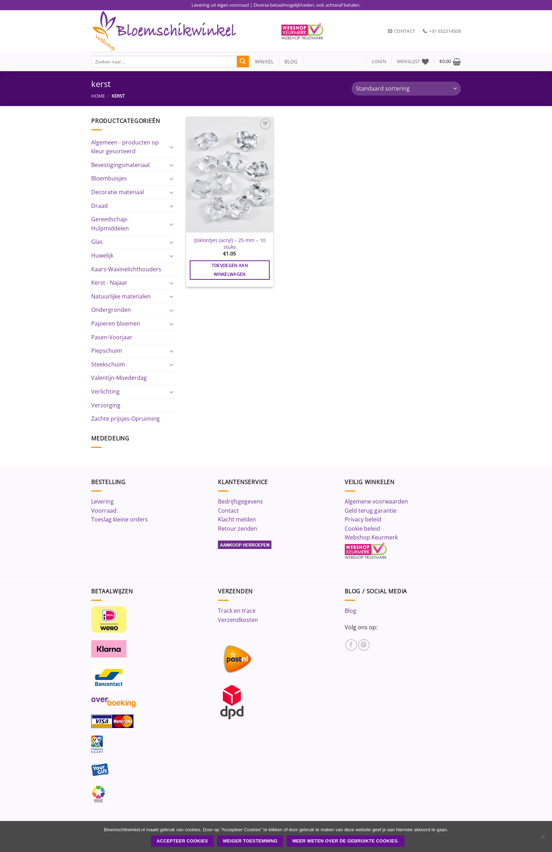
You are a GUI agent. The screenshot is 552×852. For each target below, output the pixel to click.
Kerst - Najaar (109, 282)
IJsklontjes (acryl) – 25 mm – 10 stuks (229, 243)
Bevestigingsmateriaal (120, 165)
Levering (102, 501)
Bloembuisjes (109, 178)
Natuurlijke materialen (121, 296)
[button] (379, 61)
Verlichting (105, 391)
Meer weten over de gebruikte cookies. (345, 841)
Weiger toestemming (250, 841)
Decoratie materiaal (117, 192)
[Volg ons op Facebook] (351, 645)
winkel (261, 61)
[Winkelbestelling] (406, 88)
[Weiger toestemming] (542, 838)
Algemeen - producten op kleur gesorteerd (125, 146)
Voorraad (104, 510)
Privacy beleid (363, 519)
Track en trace (237, 611)
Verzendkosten (238, 620)
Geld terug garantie (370, 510)
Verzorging (105, 405)
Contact (228, 510)
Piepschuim (106, 350)
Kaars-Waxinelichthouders (126, 269)
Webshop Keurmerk (371, 537)
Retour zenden (237, 528)
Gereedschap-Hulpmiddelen (110, 223)
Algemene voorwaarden (376, 501)
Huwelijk (102, 255)
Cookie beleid (362, 528)
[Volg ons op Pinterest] (364, 645)
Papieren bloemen (115, 323)
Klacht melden (237, 519)
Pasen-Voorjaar (111, 337)
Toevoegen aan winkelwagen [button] (230, 270)
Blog (350, 611)
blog (291, 61)
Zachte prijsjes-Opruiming (125, 418)
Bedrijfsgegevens (240, 501)
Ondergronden (111, 310)
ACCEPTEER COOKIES (182, 841)
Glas (97, 242)
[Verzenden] (243, 62)
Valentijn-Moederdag (119, 378)
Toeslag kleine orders (119, 519)
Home (98, 96)
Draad (99, 206)
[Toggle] (171, 147)
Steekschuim (108, 364)
